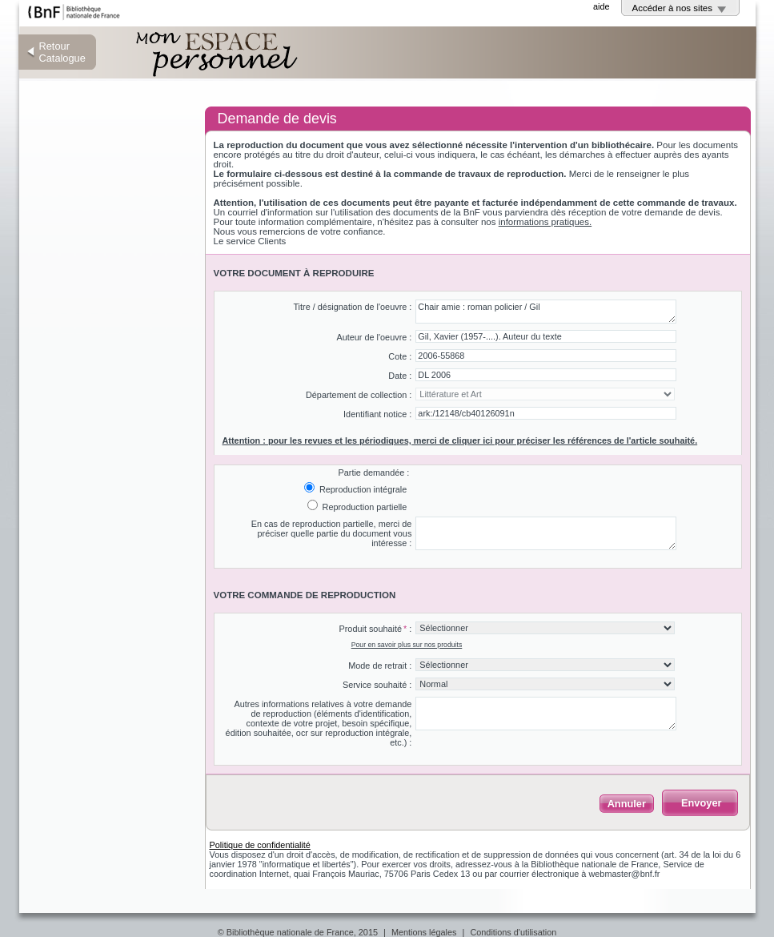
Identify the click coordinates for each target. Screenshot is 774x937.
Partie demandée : (373, 472)
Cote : (399, 356)
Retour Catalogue (62, 52)
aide (601, 6)
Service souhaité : (377, 685)
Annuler (627, 804)
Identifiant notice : (377, 414)
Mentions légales (424, 932)
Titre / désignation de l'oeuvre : (352, 307)
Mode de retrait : (379, 665)
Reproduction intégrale (362, 489)
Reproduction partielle (363, 507)
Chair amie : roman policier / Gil (545, 312)
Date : (399, 375)
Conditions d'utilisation (513, 932)
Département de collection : (358, 395)
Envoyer (701, 803)
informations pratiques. (545, 222)
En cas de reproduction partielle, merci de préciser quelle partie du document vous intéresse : (331, 533)
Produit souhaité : (375, 628)
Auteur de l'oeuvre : (373, 337)
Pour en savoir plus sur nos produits (407, 645)
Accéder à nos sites (672, 8)
